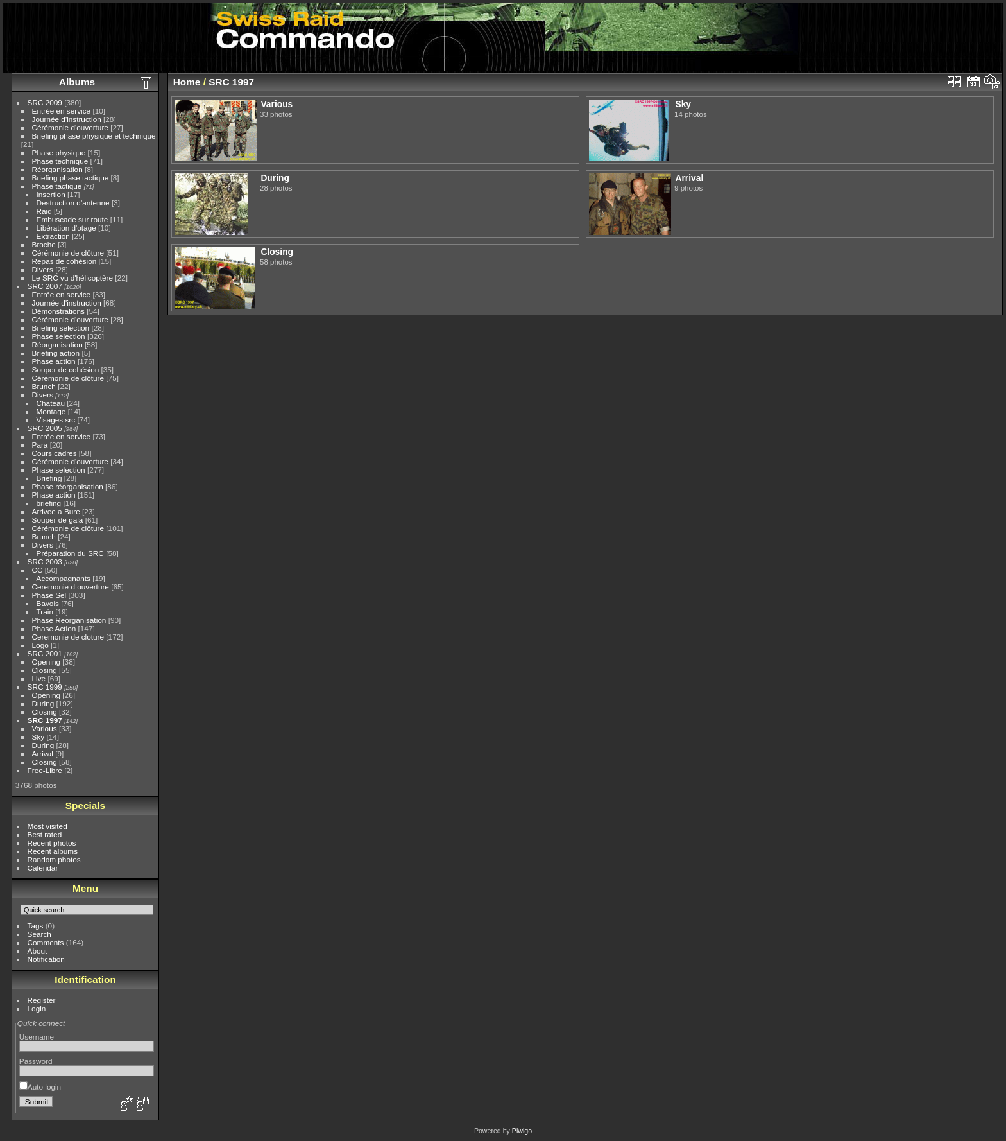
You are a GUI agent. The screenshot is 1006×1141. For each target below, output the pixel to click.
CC (37, 570)
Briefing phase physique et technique (94, 136)
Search (39, 934)
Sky (38, 737)
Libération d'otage (66, 227)
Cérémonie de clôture (68, 252)
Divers (42, 269)
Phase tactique (57, 186)
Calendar (43, 868)
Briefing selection (61, 328)
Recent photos (52, 843)
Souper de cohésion (65, 369)
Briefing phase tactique (70, 177)
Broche (44, 244)
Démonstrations (58, 311)
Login (37, 1008)
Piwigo (522, 1131)
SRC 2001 (45, 653)
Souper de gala (57, 520)
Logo (40, 645)
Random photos (54, 859)
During (43, 703)
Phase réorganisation (67, 486)
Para (40, 444)
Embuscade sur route (72, 219)
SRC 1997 (45, 720)
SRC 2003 (45, 561)
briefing (49, 503)
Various (44, 728)
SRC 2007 (45, 286)
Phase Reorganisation (69, 620)
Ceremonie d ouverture (70, 586)
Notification (46, 959)
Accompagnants (63, 578)
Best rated (45, 834)
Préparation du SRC (70, 553)
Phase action (54, 361)
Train (45, 611)
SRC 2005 (45, 428)
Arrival (42, 753)
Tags (36, 925)
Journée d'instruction (66, 119)
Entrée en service (61, 111)
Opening (46, 662)
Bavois (48, 603)
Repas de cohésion (64, 261)
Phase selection (58, 336)
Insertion (51, 194)
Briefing (49, 478)
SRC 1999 (45, 687)
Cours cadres (54, 453)
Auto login (40, 1087)
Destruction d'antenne (73, 202)
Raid (44, 211)
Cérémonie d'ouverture (70, 127)
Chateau (51, 403)
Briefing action (56, 353)
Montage (51, 411)
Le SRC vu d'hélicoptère (73, 278)
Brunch (44, 386)
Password (36, 1061)
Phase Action (54, 628)
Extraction (53, 236)
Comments (46, 942)
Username (36, 1036)
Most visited (47, 826)
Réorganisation (57, 169)
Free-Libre (45, 770)
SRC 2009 (45, 102)
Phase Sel (49, 595)
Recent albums (53, 851)
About (37, 950)
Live (39, 678)
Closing (44, 670)
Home (187, 81)
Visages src (56, 419)
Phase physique (59, 152)
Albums (77, 81)
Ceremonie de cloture (68, 636)
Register (42, 1000)
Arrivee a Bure (56, 511)
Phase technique (60, 161)
